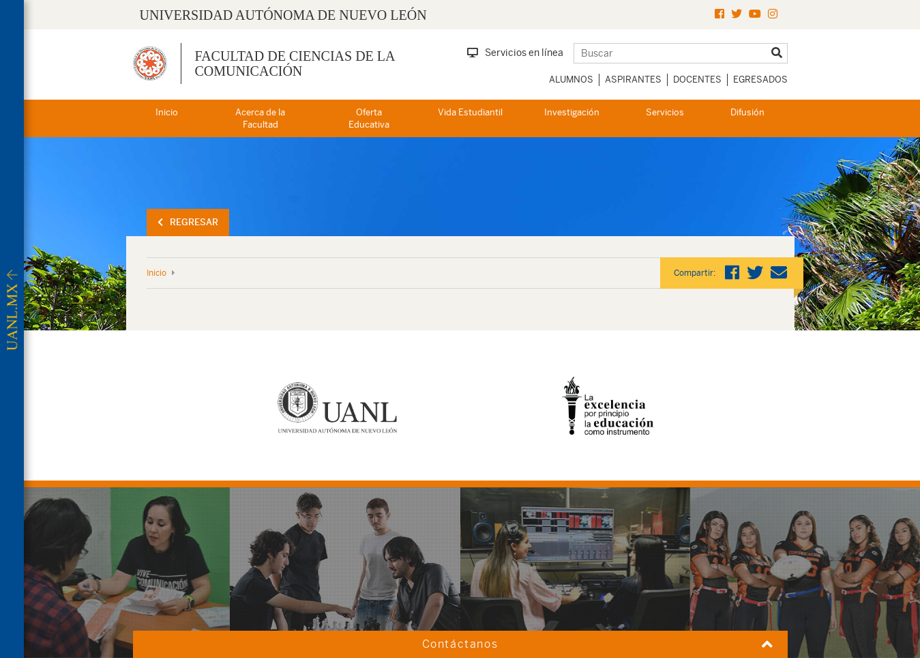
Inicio (166, 112)
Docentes (697, 79)
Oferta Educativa (368, 118)
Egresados (760, 79)
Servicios (665, 112)
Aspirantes (633, 79)
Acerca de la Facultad (260, 118)
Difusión (747, 112)
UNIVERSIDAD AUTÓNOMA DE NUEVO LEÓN (283, 15)
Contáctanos (460, 644)
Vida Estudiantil (470, 112)
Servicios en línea (515, 52)
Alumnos (571, 79)
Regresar (188, 222)
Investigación (571, 112)
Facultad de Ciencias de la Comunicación (295, 63)
